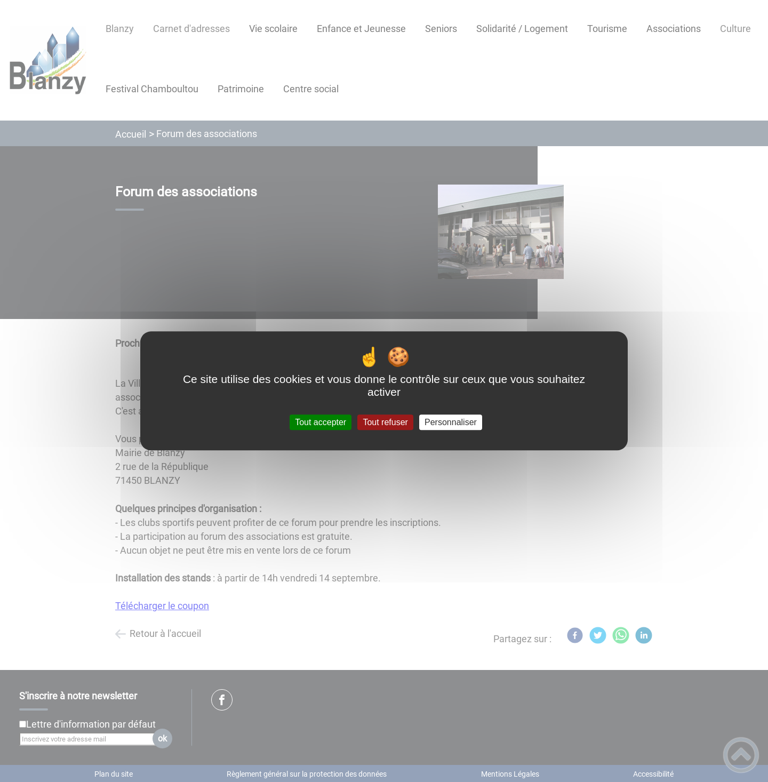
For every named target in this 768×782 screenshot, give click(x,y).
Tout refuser (385, 422)
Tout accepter (320, 422)
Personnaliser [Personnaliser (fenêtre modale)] (451, 422)
